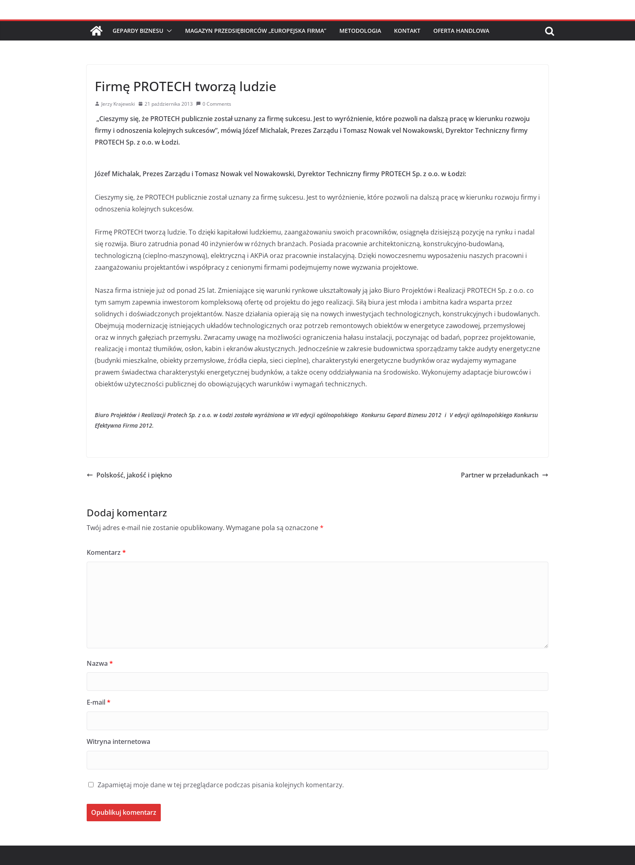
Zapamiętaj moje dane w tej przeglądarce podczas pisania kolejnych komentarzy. (221, 784)
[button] (167, 30)
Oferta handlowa (461, 30)
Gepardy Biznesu (138, 30)
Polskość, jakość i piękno (129, 475)
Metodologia (360, 30)
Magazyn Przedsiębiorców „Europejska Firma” (255, 30)
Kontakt (407, 30)
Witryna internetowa (118, 741)
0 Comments (213, 103)
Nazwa (100, 663)
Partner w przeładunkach (504, 475)
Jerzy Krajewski (118, 103)
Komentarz (106, 552)
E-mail (99, 702)
